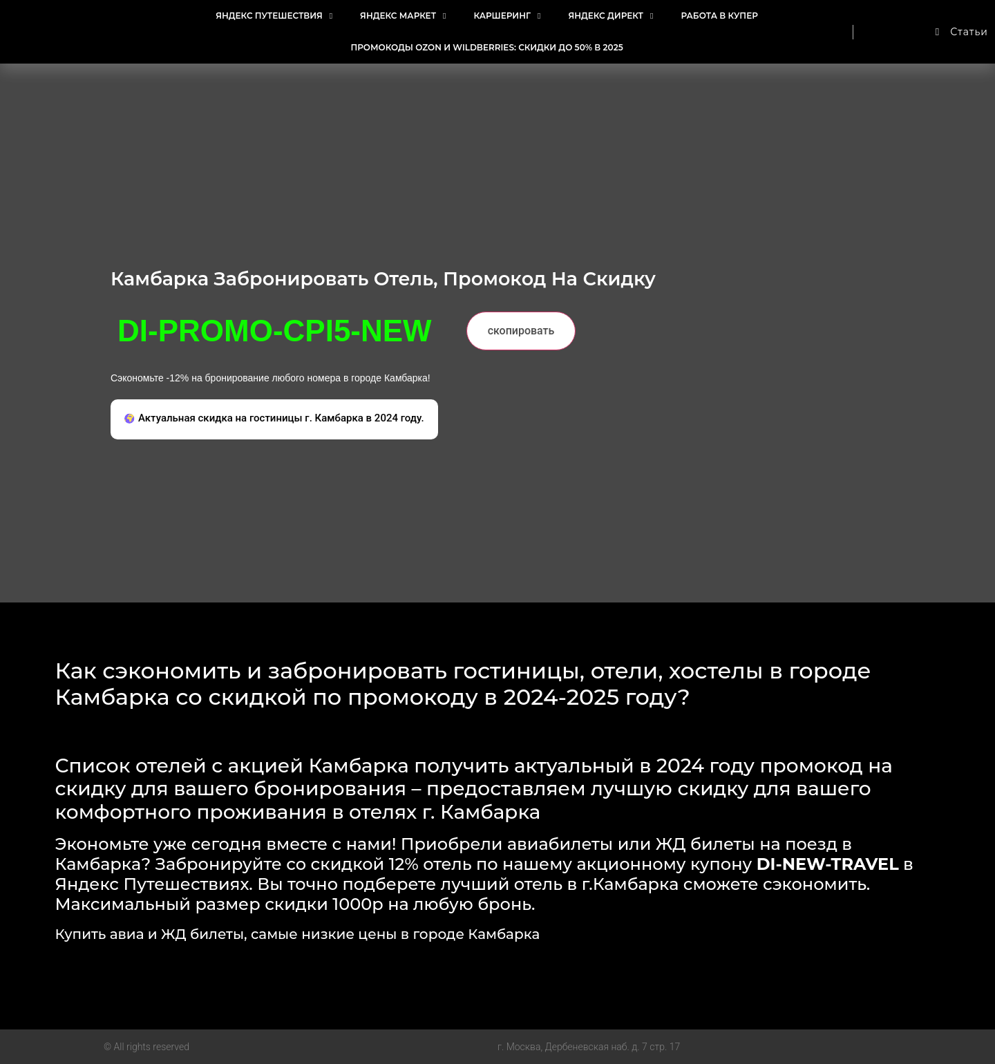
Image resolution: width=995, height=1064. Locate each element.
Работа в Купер (719, 15)
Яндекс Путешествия (274, 16)
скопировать (521, 330)
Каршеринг (506, 16)
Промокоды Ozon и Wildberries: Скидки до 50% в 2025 (486, 47)
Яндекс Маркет (403, 16)
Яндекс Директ (610, 16)
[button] (274, 419)
